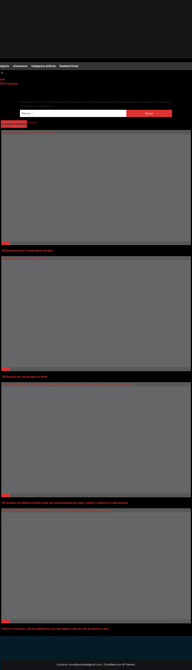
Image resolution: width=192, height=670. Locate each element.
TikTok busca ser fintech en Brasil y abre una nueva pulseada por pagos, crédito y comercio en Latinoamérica (66, 384)
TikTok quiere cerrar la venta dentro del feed (28, 132)
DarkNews (110, 664)
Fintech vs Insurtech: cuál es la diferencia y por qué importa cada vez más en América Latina (56, 510)
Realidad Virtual (69, 66)
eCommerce (20, 66)
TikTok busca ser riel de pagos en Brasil (24, 258)
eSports (4, 66)
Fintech (5, 243)
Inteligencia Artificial (43, 66)
